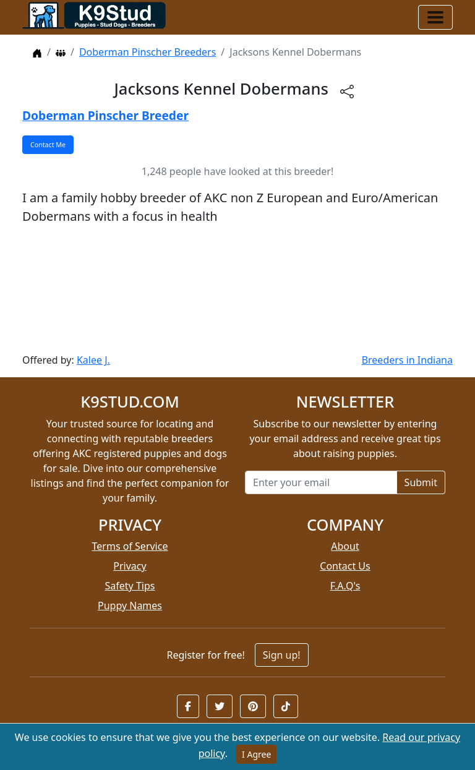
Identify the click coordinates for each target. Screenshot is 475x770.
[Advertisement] (237, 289)
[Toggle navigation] (435, 17)
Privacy (129, 566)
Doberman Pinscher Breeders (147, 52)
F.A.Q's (345, 585)
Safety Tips (130, 585)
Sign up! (282, 655)
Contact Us (345, 566)
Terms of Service (130, 546)
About (345, 546)
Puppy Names (130, 605)
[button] (188, 706)
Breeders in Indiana (407, 360)
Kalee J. (93, 360)
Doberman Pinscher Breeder (105, 115)
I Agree (256, 754)
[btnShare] (347, 90)
